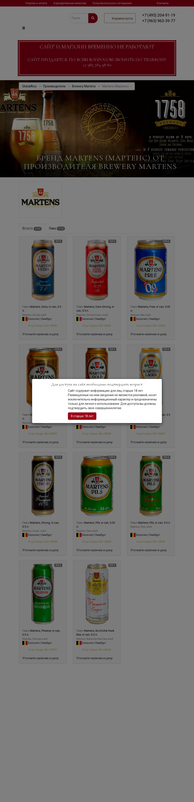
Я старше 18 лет (82, 416)
